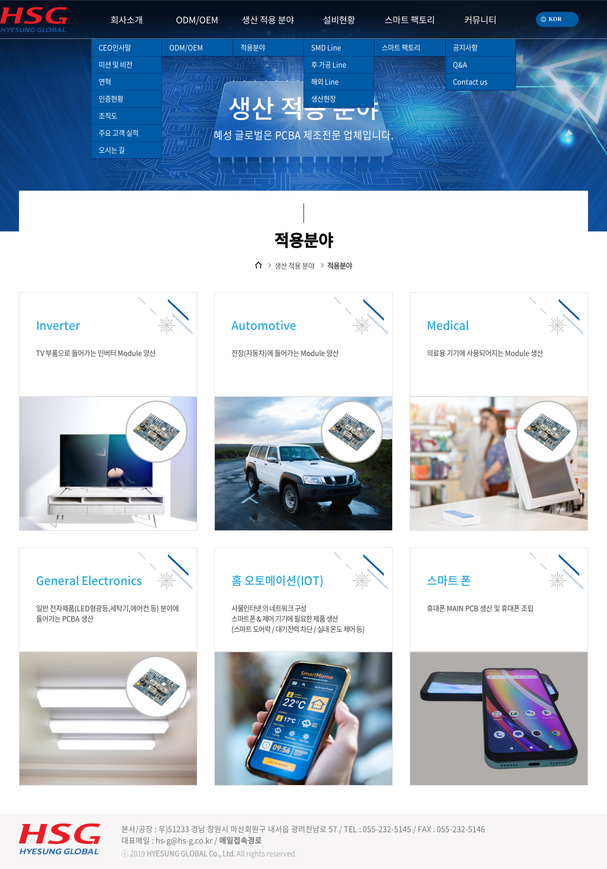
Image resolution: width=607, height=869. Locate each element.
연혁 (105, 81)
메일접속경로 (240, 840)
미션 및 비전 (115, 64)
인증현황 (111, 98)
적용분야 (252, 47)
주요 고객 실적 (118, 133)
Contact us (470, 81)
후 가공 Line (328, 64)
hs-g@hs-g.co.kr (184, 840)
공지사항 (465, 47)
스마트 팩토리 (401, 47)
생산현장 (323, 98)
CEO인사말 (115, 47)
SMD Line (326, 47)
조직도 (108, 116)
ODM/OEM (186, 47)
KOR (548, 17)
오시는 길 (112, 150)
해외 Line (325, 81)
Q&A (460, 64)
